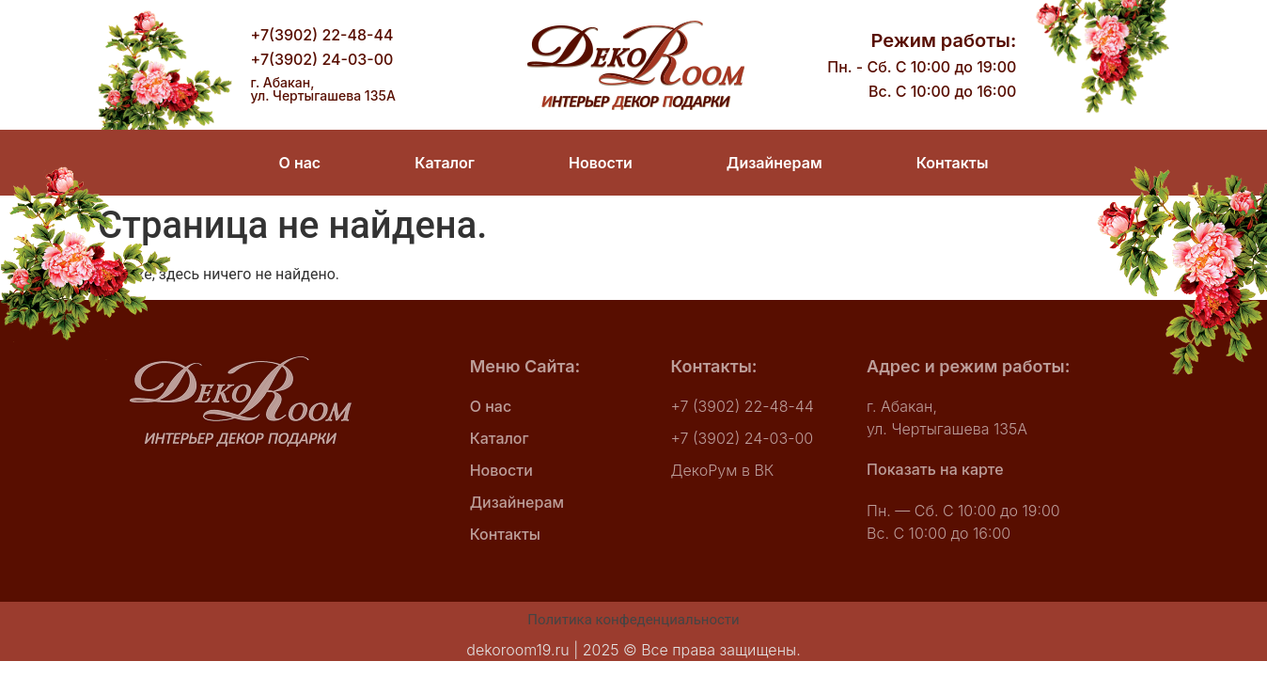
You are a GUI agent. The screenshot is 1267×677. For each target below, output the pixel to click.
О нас (300, 162)
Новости (601, 162)
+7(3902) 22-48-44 (322, 34)
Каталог (445, 162)
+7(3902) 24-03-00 (322, 59)
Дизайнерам (774, 162)
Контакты (952, 162)
